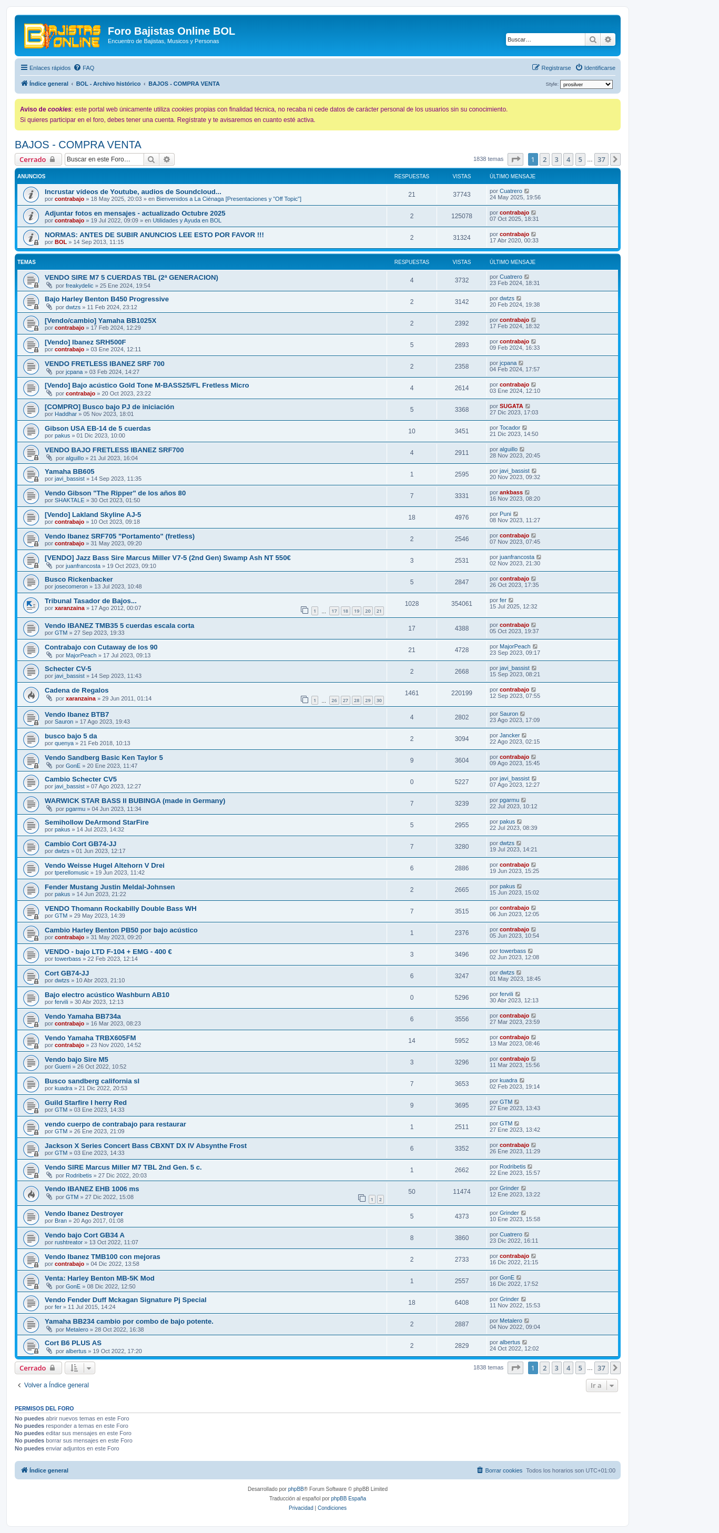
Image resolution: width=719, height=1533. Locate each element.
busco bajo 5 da (71, 736)
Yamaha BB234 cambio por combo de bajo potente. (129, 1321)
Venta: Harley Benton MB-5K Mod (100, 1278)
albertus (76, 1351)
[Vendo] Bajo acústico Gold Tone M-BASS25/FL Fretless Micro (147, 385)
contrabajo (69, 199)
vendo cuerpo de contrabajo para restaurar (115, 1124)
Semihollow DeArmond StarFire (97, 822)
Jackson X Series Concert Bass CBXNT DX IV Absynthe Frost (146, 1146)
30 (379, 700)
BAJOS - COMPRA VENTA (78, 144)
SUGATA (511, 406)
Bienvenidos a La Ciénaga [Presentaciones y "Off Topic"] (228, 199)
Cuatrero (511, 191)
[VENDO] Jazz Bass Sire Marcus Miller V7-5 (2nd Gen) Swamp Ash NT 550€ (168, 558)
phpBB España (348, 1498)
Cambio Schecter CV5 (81, 779)
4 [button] (568, 159)
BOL (61, 242)
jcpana (74, 372)
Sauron (64, 721)
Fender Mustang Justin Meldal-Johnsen (110, 887)
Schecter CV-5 (68, 669)
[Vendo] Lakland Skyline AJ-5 (93, 515)
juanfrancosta (83, 566)
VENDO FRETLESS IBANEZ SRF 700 (105, 364)
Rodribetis (79, 1175)
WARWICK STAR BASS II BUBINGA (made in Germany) (135, 801)
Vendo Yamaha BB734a (83, 1016)
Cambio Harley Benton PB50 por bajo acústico (121, 930)
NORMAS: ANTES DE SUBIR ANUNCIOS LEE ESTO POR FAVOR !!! (154, 235)
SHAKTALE (70, 500)
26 (334, 700)
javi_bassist (70, 478)
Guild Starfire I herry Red (86, 1102)
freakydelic (80, 285)
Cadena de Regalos (77, 690)
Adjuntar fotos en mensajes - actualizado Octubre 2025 (135, 213)
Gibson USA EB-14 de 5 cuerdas (98, 428)
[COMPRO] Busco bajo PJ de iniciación (109, 407)
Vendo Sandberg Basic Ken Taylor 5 (104, 758)
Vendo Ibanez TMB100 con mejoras (102, 1257)
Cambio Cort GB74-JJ (80, 844)
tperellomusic (72, 872)
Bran (61, 1220)
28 (356, 700)
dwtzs (73, 307)
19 (356, 610)
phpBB (296, 1489)
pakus (62, 435)
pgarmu (75, 809)
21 (379, 610)
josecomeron (71, 586)
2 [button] (544, 159)
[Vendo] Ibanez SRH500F (85, 342)
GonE (73, 766)
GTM (61, 633)
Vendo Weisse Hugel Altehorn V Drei (105, 865)
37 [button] (601, 159)
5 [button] (580, 159)
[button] (515, 159)
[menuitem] (83, 68)
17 (334, 610)
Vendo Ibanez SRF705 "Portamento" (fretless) (120, 536)
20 (367, 610)
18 (345, 610)
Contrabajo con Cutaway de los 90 (101, 647)
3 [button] (557, 159)
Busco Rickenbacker (79, 579)
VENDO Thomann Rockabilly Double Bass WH (121, 908)
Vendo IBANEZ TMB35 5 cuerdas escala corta (119, 626)
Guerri (63, 1066)
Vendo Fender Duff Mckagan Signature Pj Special (126, 1300)
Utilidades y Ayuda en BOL (187, 220)
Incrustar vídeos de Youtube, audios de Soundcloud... (133, 192)
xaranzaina (70, 608)
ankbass (511, 492)
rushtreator (69, 1242)
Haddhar (66, 414)
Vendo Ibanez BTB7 (77, 714)
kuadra (64, 1088)
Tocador (510, 427)
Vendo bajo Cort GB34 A (85, 1235)
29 (367, 700)
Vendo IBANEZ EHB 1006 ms (92, 1189)
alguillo (75, 458)
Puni (505, 514)
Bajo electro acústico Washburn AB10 (107, 995)
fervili (61, 1002)
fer (503, 600)
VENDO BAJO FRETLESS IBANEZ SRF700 (114, 450)
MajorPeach (81, 655)
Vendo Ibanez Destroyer (84, 1213)
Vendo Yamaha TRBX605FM (90, 1038)
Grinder (509, 1188)
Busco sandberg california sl (92, 1081)
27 (345, 700)
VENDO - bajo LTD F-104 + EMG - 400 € (108, 952)
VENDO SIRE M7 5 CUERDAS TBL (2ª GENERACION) (131, 277)
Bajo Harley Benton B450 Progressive (107, 299)
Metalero (77, 1329)
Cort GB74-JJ (67, 973)
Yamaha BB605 (70, 471)
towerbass (68, 959)
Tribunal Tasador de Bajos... (91, 601)
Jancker (510, 735)
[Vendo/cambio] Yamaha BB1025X (100, 320)
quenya (64, 743)
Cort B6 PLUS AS (73, 1343)
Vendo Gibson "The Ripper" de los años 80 (115, 493)
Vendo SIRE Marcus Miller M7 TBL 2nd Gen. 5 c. (123, 1167)
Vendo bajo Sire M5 (76, 1059)
